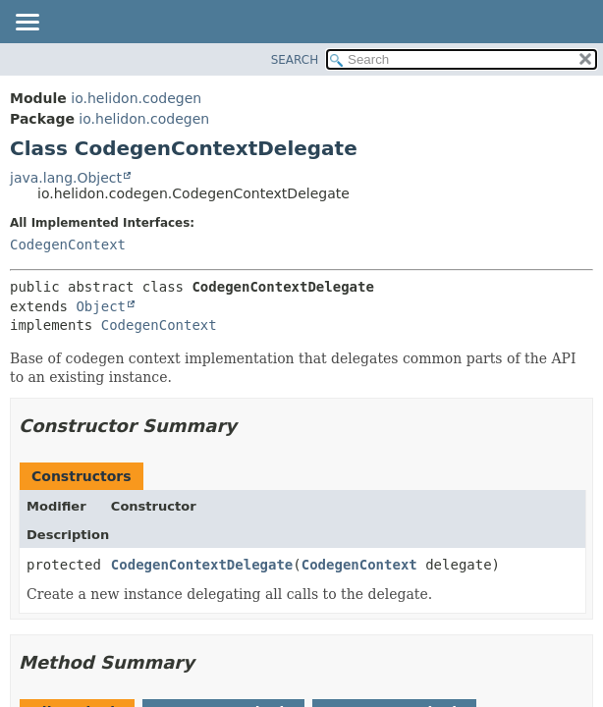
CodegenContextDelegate (202, 564)
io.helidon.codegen (136, 98)
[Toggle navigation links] (26, 23)
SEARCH (295, 60)
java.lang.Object (66, 178)
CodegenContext (68, 244)
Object (101, 306)
